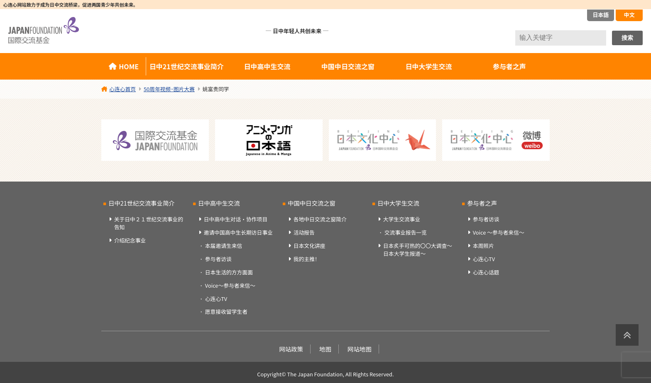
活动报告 (304, 232)
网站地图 (360, 348)
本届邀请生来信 (223, 246)
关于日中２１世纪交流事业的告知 (148, 223)
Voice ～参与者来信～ (498, 232)
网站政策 (291, 348)
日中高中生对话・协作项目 (236, 219)
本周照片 (483, 246)
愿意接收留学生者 (226, 311)
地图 (325, 348)
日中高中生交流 (267, 66)
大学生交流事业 (402, 219)
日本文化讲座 (310, 246)
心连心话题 (486, 272)
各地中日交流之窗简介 (320, 219)
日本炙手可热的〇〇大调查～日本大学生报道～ (417, 249)
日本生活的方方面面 (229, 272)
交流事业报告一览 (405, 232)
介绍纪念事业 (130, 240)
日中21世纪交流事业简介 (186, 66)
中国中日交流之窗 (347, 66)
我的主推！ (307, 259)
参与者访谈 (218, 259)
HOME (129, 66)
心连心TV (216, 299)
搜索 (627, 37)
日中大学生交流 (428, 66)
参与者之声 (509, 66)
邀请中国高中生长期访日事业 (238, 232)
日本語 (600, 15)
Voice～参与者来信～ (230, 285)
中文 (629, 15)
